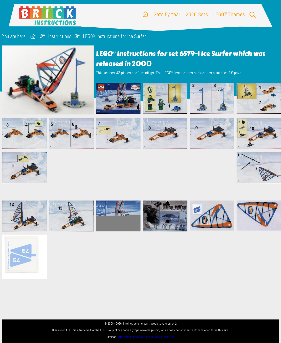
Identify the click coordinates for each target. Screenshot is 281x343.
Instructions (59, 36)
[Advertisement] (142, 174)
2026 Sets (197, 14)
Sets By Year (167, 14)
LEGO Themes (229, 14)
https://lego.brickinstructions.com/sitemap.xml (146, 337)
